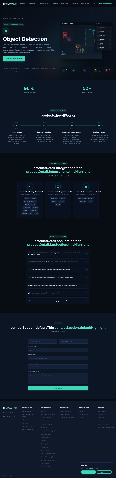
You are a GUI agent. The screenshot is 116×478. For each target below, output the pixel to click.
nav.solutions (45, 3)
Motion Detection (46, 434)
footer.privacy (102, 411)
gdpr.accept (88, 472)
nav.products (7, 18)
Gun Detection (45, 421)
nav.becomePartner (66, 411)
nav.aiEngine (32, 4)
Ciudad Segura (26, 411)
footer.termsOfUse (103, 424)
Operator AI (44, 440)
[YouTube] (13, 416)
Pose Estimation (45, 447)
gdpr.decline (104, 472)
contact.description (33, 373)
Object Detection (46, 437)
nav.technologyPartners (67, 418)
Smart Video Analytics (47, 457)
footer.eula (101, 421)
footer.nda (101, 418)
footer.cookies (102, 414)
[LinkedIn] (4, 416)
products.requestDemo (14, 59)
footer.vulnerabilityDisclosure (106, 427)
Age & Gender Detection (48, 414)
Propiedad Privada (27, 430)
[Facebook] (10, 416)
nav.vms (22, 3)
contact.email (32, 348)
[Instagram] (7, 416)
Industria (24, 420)
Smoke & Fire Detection (48, 460)
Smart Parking (45, 450)
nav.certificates (83, 414)
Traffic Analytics (45, 463)
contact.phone (32, 357)
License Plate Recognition (48, 431)
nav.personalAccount (105, 3)
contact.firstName (33, 340)
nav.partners (65, 3)
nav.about (76, 3)
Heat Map (44, 427)
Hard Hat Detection (46, 424)
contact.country (32, 365)
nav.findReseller (64, 414)
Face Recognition (46, 418)
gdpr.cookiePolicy (93, 468)
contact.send (58, 390)
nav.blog (55, 3)
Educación (25, 423)
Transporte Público (27, 426)
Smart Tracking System (47, 453)
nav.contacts (85, 3)
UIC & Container (45, 467)
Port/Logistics (45, 444)
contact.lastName (64, 340)
